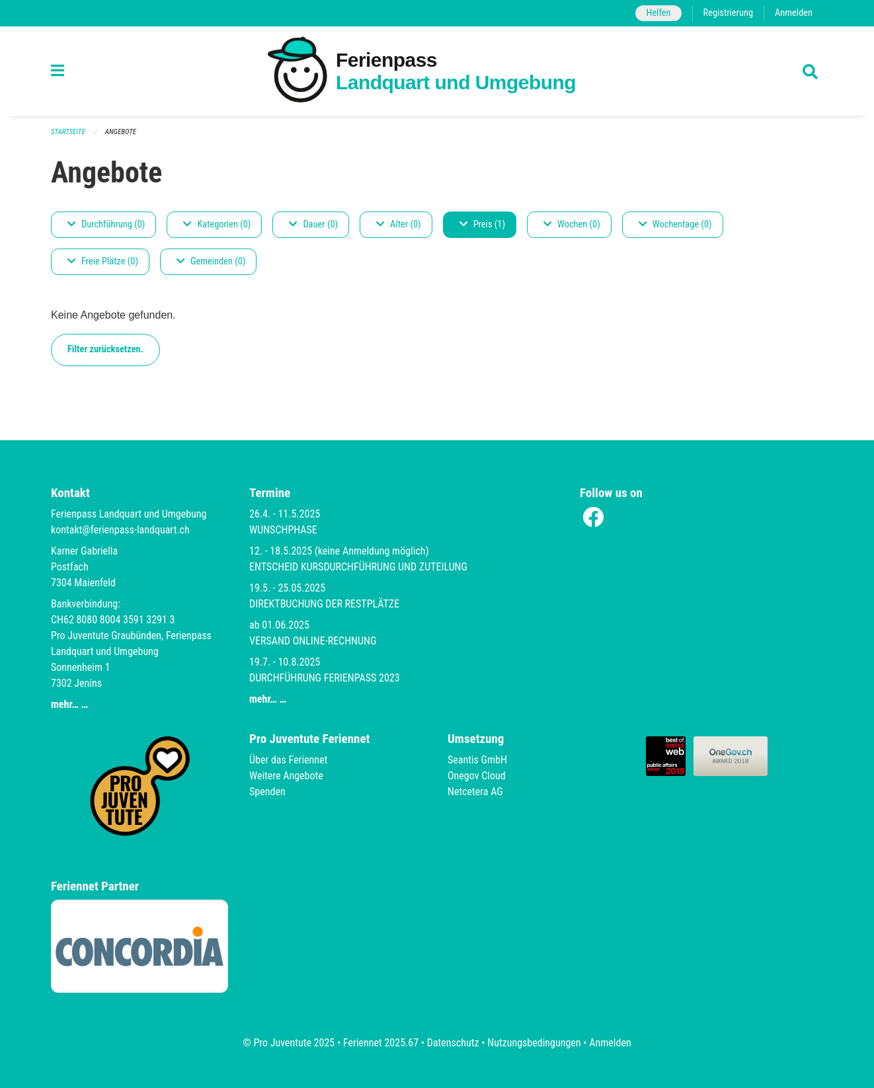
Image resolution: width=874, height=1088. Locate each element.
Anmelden (794, 13)
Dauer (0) (313, 224)
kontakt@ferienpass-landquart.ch (120, 530)
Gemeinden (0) (211, 261)
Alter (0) (398, 224)
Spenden (267, 791)
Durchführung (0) (106, 224)
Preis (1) (482, 224)
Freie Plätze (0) (102, 261)
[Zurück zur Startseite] (437, 71)
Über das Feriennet (288, 760)
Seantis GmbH (477, 760)
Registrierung (728, 13)
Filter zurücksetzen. (105, 349)
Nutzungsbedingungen (533, 1042)
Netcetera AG (475, 791)
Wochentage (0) (675, 224)
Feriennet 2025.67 (380, 1042)
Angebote (120, 132)
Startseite (68, 132)
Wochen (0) (571, 224)
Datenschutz (453, 1042)
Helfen (658, 13)
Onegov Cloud (477, 775)
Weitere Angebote (286, 775)
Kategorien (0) (217, 224)
